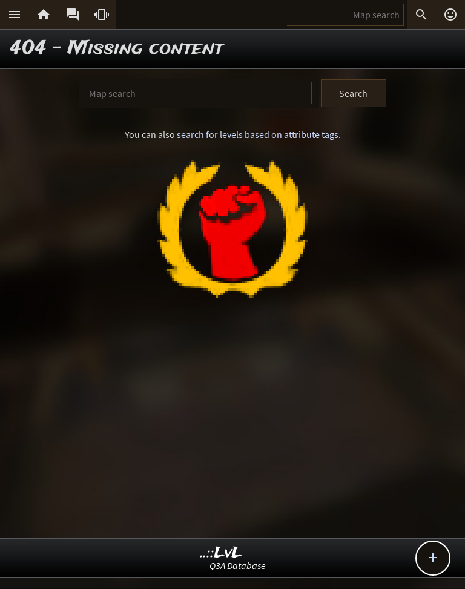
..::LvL (221, 553)
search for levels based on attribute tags (257, 134)
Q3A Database (237, 565)
